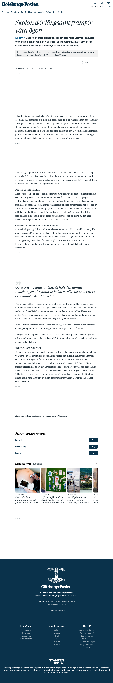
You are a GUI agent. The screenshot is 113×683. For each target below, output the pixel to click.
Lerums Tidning (32, 670)
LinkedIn (56, 645)
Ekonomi (32, 12)
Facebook (56, 630)
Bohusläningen (71, 668)
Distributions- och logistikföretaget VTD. (56, 672)
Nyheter (5, 12)
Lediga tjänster (87, 636)
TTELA (105, 670)
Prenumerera (26, 630)
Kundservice (26, 636)
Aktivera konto (26, 639)
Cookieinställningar (87, 642)
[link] (20, 4)
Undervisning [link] (20, 446)
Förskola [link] (19, 440)
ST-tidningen (85, 670)
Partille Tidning (75, 670)
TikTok (56, 636)
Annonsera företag (86, 630)
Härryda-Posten (104, 668)
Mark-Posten (42, 670)
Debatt (56, 12)
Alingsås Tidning (60, 668)
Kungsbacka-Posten (9, 670)
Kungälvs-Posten (21, 670)
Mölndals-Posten (64, 670)
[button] (108, 5)
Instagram (56, 633)
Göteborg (15, 12)
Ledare (41, 12)
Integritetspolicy (87, 645)
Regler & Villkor (87, 639)
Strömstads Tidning (96, 670)
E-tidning (26, 633)
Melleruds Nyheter (53, 670)
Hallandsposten (93, 668)
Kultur (48, 12)
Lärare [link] (18, 453)
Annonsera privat (87, 633)
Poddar (64, 12)
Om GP (87, 647)
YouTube (56, 642)
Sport (23, 12)
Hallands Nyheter (82, 668)
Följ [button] (93, 440)
